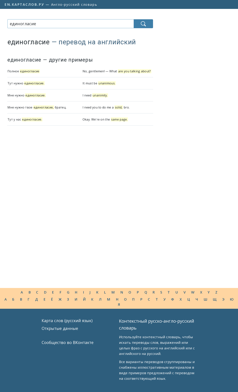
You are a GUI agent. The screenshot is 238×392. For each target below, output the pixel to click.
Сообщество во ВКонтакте (68, 342)
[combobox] (70, 23)
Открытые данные (60, 328)
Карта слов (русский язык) (67, 320)
